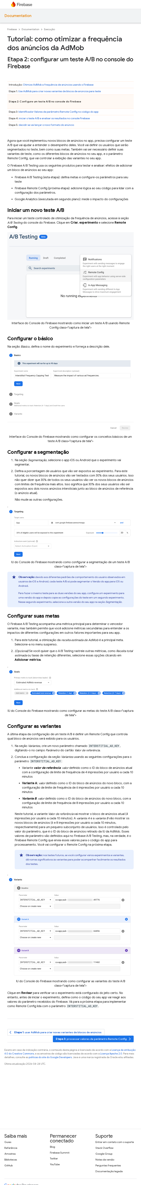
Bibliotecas (10, 1159)
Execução (49, 29)
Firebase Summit (59, 1152)
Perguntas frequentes (108, 1165)
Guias (7, 1142)
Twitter (54, 1158)
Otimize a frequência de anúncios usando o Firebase (58, 84)
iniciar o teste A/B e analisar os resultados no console (54, 118)
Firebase (12, 29)
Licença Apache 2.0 (111, 1053)
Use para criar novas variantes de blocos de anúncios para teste (59, 91)
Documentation (17, 16)
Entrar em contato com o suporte (114, 1142)
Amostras (10, 1153)
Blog (52, 1146)
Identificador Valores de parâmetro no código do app (58, 111)
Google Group (103, 1153)
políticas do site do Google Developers (50, 1057)
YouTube (55, 1164)
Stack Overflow (104, 1148)
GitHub (8, 1165)
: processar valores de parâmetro (93, 1039)
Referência (10, 1148)
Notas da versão (104, 1159)
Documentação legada (109, 1171)
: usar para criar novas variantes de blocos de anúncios (56, 1032)
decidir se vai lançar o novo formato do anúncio (46, 125)
